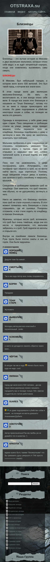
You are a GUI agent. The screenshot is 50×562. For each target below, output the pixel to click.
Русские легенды (14, 524)
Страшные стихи (14, 545)
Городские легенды (14, 504)
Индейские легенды (15, 508)
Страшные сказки (14, 541)
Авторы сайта (36, 12)
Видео (21, 12)
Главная (10, 12)
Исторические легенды (16, 511)
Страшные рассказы (15, 538)
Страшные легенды (15, 535)
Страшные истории (14, 531)
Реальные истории (14, 521)
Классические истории (16, 514)
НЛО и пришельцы (14, 518)
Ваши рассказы (13, 501)
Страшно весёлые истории (17, 528)
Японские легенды (14, 548)
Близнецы (25, 24)
